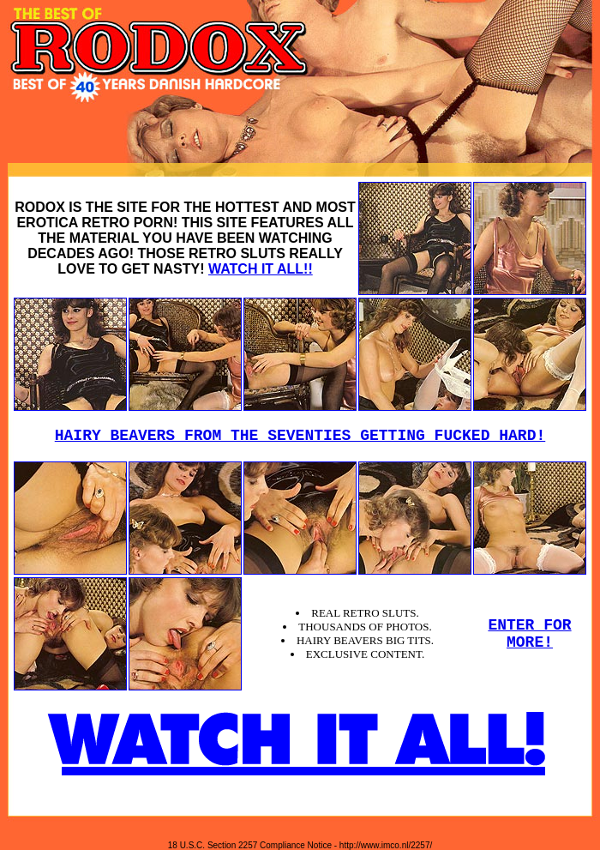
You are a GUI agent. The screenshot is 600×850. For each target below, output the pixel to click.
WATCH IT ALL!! (260, 269)
